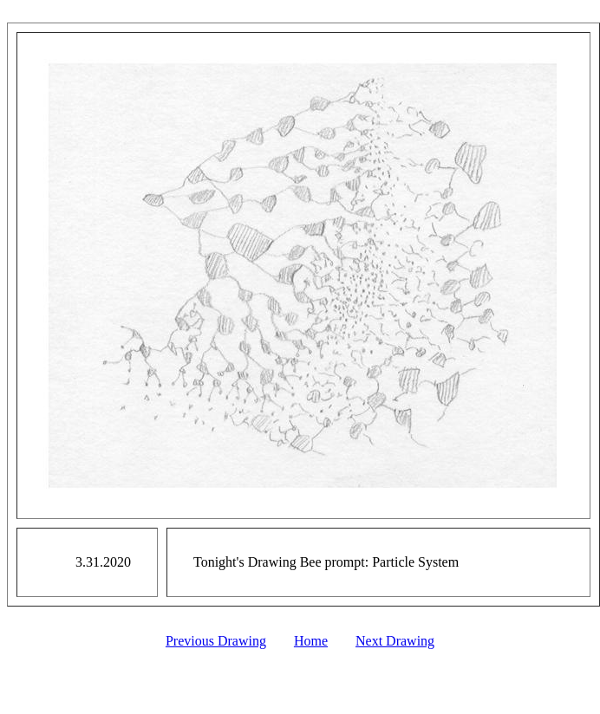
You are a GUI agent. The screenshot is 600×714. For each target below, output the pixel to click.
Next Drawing (394, 640)
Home (311, 640)
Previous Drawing (216, 640)
